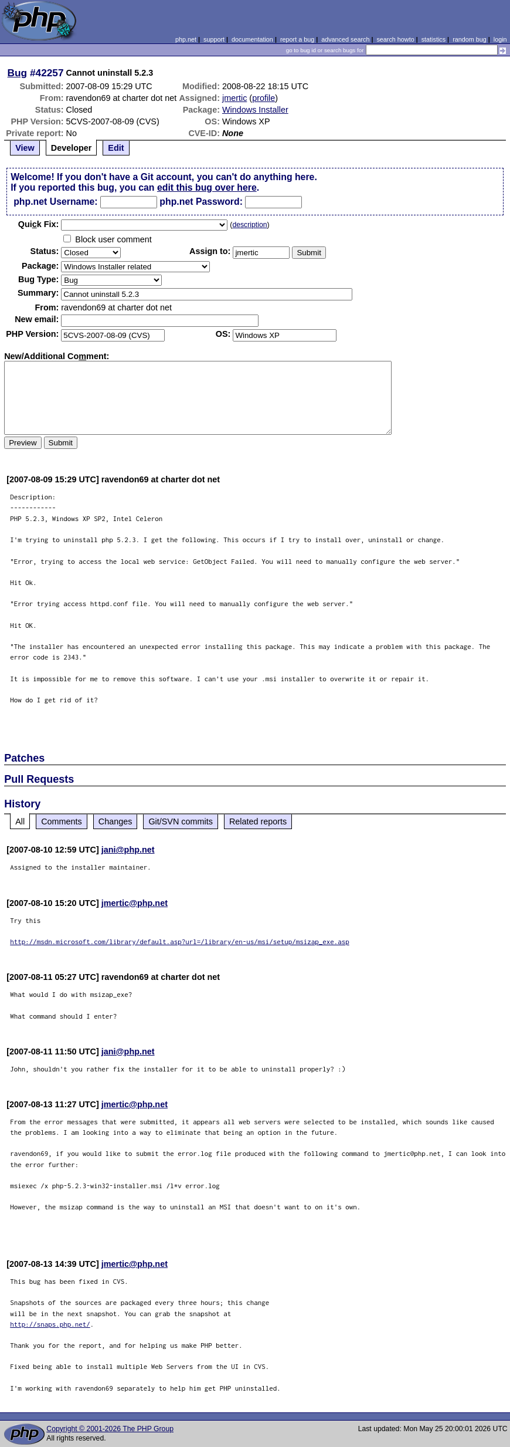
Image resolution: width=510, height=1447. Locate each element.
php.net (185, 39)
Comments (61, 821)
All (20, 821)
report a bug (297, 39)
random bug (470, 39)
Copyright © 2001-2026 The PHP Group (110, 1429)
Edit (116, 148)
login (500, 39)
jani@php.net (128, 849)
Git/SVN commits (180, 821)
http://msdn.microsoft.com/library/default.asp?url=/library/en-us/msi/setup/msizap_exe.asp (179, 941)
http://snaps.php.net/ (50, 1324)
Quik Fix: (38, 224)
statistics (433, 39)
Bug (18, 73)
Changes (115, 821)
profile (263, 98)
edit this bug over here (207, 187)
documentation (252, 39)
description (249, 225)
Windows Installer (255, 109)
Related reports (258, 821)
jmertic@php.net (134, 903)
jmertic (234, 98)
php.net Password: (201, 202)
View (25, 148)
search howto (395, 39)
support (214, 39)
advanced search (345, 39)
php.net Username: (55, 202)
